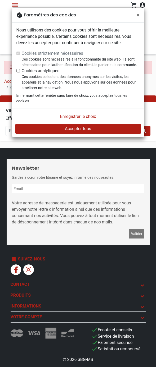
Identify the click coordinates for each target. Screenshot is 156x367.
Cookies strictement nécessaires (52, 53)
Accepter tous (78, 128)
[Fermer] (138, 15)
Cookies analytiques (41, 70)
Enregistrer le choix (78, 116)
